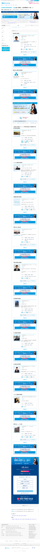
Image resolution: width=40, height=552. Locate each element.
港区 (8, 527)
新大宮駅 (22, 515)
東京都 (6, 527)
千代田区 (14, 527)
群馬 (24, 528)
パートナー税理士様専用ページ (16, 543)
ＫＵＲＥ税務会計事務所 (18, 162)
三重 (16, 531)
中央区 (16, 527)
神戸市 (15, 532)
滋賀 (17, 532)
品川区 (20, 527)
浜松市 (13, 531)
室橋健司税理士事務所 (18, 196)
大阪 (6, 532)
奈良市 (15, 515)
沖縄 (22, 535)
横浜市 (8, 528)
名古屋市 (8, 531)
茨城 (21, 528)
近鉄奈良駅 (25, 515)
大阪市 (8, 532)
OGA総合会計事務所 (17, 364)
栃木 (22, 528)
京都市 (12, 532)
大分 (17, 535)
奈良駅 (17, 515)
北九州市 (10, 535)
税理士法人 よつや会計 (18, 424)
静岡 (9, 531)
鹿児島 (20, 535)
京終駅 (19, 515)
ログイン (27, 0)
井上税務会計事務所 (17, 332)
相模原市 (12, 528)
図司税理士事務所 (16, 33)
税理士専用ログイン (36, 0)
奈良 (18, 532)
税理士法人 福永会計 (17, 227)
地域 (18, 25)
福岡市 (8, 535)
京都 (10, 532)
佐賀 (11, 535)
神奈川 (6, 528)
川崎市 (10, 528)
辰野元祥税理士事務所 (18, 262)
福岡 (6, 535)
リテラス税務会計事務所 (18, 394)
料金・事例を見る (33, 244)
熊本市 (16, 535)
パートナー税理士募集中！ (24, 543)
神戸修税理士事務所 (17, 298)
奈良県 (13, 515)
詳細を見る (25, 54)
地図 (22, 74)
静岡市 (11, 531)
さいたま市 (16, 528)
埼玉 (14, 528)
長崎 (13, 535)
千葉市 (20, 528)
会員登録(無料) (32, 0)
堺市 (9, 532)
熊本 (14, 535)
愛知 (6, 531)
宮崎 (18, 535)
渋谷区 (11, 527)
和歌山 (20, 532)
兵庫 (14, 532)
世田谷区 (18, 527)
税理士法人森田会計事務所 (18, 70)
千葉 (18, 528)
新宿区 (9, 527)
